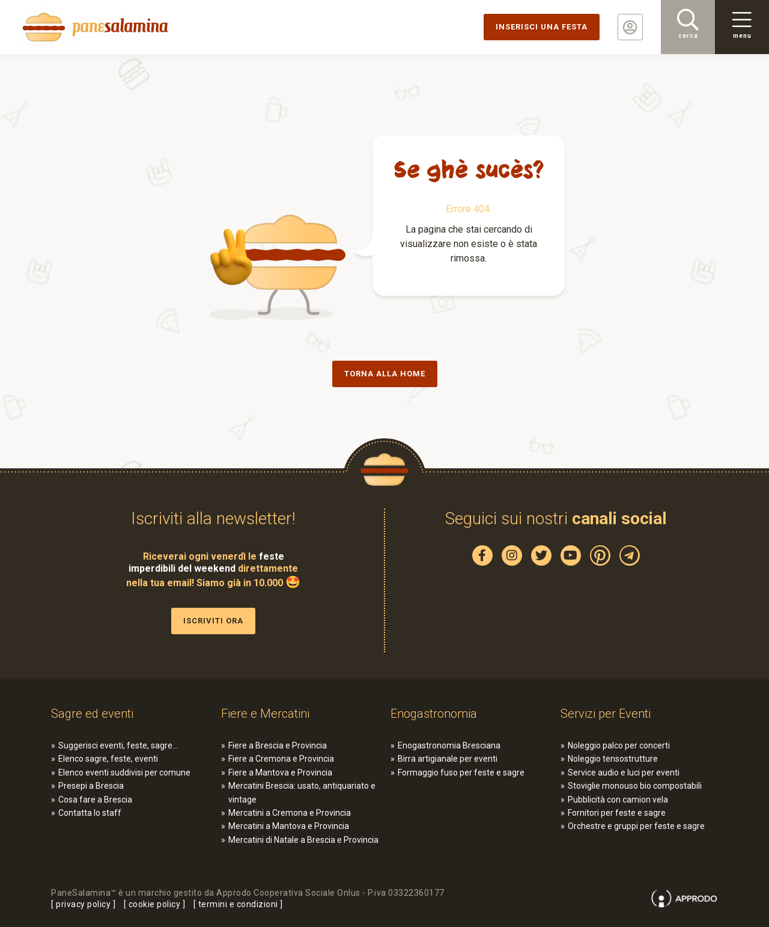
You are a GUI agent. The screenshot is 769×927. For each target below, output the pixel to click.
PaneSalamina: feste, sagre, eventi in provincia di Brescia (93, 27)
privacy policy (83, 904)
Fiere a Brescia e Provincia (277, 745)
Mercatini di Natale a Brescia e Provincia (303, 840)
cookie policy (155, 904)
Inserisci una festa (542, 26)
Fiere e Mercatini (265, 713)
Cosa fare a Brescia (95, 799)
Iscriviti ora (213, 620)
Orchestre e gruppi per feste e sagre (636, 826)
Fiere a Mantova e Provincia (280, 772)
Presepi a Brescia (91, 786)
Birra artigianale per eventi (447, 758)
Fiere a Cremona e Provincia (281, 758)
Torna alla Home (384, 373)
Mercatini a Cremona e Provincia (289, 813)
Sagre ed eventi (92, 713)
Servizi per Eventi (606, 713)
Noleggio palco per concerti (619, 745)
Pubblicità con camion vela (618, 799)
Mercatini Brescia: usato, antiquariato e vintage (301, 792)
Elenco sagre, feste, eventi (108, 758)
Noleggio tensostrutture (613, 758)
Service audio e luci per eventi (623, 772)
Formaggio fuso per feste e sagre (461, 772)
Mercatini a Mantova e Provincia (288, 826)
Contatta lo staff (89, 813)
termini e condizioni (238, 904)
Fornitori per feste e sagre (617, 813)
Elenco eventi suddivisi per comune (124, 772)
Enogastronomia (434, 713)
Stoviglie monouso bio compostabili (635, 786)
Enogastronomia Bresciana (449, 745)
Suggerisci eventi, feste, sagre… (118, 745)
